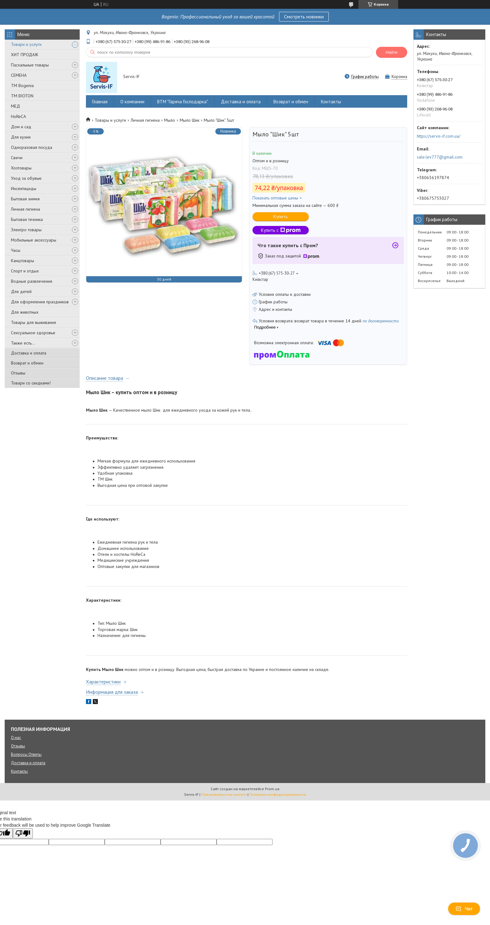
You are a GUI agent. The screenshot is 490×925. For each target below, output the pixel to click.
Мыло (169, 120)
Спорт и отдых (25, 271)
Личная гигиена (25, 209)
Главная (100, 101)
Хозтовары (21, 168)
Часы (15, 250)
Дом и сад (21, 127)
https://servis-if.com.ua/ (438, 136)
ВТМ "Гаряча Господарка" (182, 101)
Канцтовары (22, 260)
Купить (280, 216)
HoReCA (18, 116)
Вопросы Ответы (26, 754)
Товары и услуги (110, 120)
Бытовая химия (25, 199)
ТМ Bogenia (22, 85)
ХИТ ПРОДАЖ (24, 54)
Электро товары (26, 229)
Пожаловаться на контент (224, 794)
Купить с (281, 230)
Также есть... (23, 343)
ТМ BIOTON (22, 96)
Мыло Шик (189, 120)
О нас (16, 737)
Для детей (21, 291)
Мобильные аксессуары (33, 240)
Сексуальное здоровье (33, 332)
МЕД (15, 106)
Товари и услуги (26, 44)
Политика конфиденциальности (277, 794)
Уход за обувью (26, 178)
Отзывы (18, 373)
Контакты (331, 101)
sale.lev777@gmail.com (439, 157)
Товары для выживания (33, 322)
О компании (132, 101)
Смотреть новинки (304, 16)
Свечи (16, 157)
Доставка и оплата (28, 353)
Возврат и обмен (27, 363)
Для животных (24, 312)
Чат (464, 909)
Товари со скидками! (31, 383)
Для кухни (21, 137)
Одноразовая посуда (31, 147)
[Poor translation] (23, 833)
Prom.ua (272, 788)
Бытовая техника (27, 219)
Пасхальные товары (30, 65)
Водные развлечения (31, 281)
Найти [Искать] (392, 52)
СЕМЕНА (19, 75)
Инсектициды (23, 188)
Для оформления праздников (40, 302)
